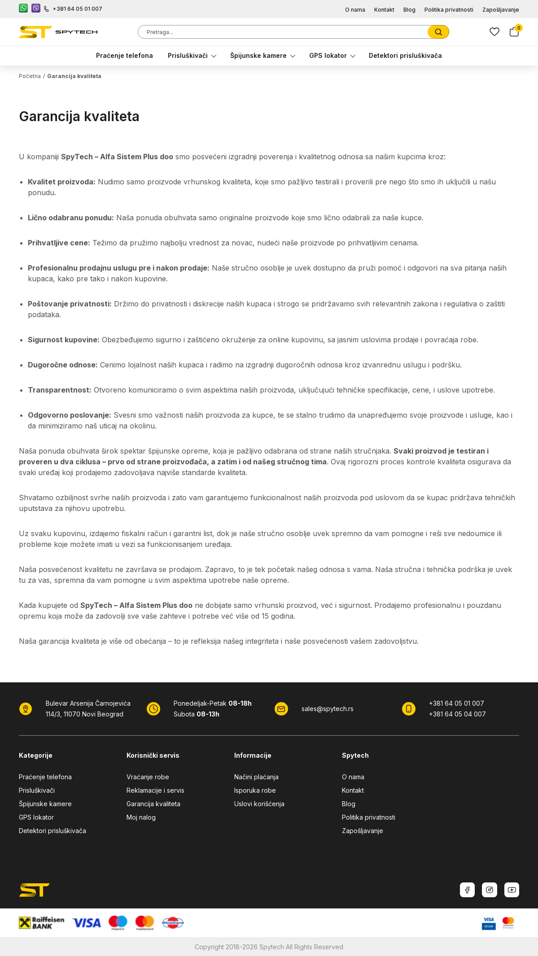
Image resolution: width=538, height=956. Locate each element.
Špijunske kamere (258, 55)
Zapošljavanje (500, 9)
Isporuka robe (255, 790)
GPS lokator (328, 55)
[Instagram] (489, 889)
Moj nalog (141, 817)
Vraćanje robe (148, 777)
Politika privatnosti (448, 9)
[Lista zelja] (494, 32)
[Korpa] (514, 32)
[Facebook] (467, 889)
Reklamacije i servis (155, 790)
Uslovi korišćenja (259, 804)
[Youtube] (511, 889)
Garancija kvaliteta (153, 804)
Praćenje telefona (124, 55)
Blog (409, 9)
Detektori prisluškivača (405, 55)
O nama (355, 9)
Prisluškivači (188, 55)
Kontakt (384, 9)
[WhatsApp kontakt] (23, 9)
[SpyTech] (58, 32)
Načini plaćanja (256, 777)
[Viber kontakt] (35, 9)
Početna (30, 76)
